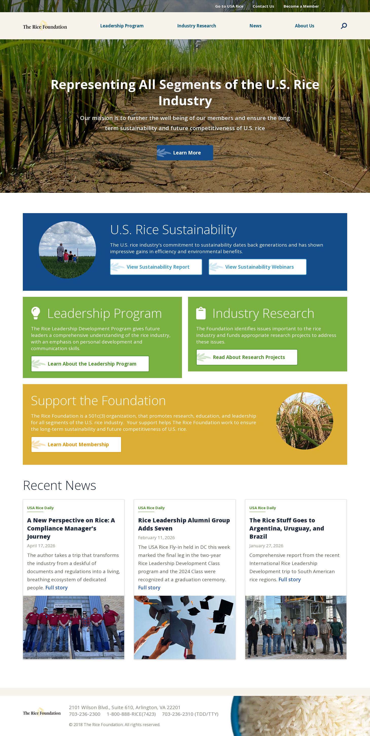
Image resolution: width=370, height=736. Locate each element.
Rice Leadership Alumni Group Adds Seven (184, 524)
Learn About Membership (78, 444)
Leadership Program (122, 26)
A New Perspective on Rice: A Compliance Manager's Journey (71, 528)
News (255, 26)
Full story (56, 587)
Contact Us (263, 6)
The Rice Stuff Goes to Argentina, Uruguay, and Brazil (286, 528)
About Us (304, 26)
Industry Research (196, 26)
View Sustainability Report (158, 267)
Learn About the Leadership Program (92, 364)
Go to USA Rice (229, 6)
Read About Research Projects (249, 357)
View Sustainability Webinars (259, 267)
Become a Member (301, 6)
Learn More (185, 152)
